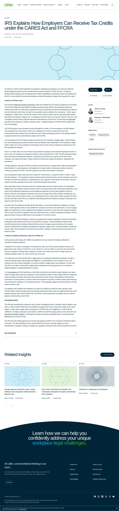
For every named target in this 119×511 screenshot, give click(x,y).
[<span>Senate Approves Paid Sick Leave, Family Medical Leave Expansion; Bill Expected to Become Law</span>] (20, 392)
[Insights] (60, 5)
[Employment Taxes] (103, 135)
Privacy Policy (97, 469)
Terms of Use (97, 464)
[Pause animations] (104, 5)
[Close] (116, 508)
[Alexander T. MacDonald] (102, 117)
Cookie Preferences (99, 479)
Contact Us (73, 464)
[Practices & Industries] (35, 5)
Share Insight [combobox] (93, 89)
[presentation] (22, 376)
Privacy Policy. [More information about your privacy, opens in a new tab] (22, 509)
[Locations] (25, 5)
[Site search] (112, 5)
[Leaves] (91, 139)
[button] (95, 496)
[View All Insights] (107, 355)
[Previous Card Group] (6, 406)
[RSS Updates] (107, 96)
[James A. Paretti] (99, 109)
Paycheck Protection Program (15, 314)
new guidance (13, 272)
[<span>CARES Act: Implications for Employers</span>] (93, 389)
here (15, 124)
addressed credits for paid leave (24, 105)
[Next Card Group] (12, 406)
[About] (67, 5)
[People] (19, 5)
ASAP (7, 363)
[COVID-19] (92, 135)
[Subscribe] (87, 5)
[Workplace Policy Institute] (96, 153)
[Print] (108, 90)
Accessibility (74, 479)
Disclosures (96, 474)
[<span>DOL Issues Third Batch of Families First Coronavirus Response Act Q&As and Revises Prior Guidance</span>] (59, 392)
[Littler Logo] (9, 4)
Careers (72, 469)
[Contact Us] (80, 5)
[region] (59, 508)
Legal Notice (74, 474)
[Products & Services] (49, 5)
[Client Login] (95, 5)
